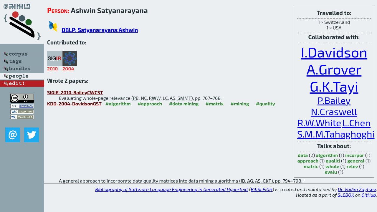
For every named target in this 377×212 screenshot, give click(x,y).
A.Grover (334, 68)
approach (307, 160)
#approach (150, 103)
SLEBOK (346, 195)
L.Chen (356, 122)
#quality (265, 103)
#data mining (184, 103)
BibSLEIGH (261, 189)
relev (352, 166)
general (355, 160)
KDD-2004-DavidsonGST (74, 103)
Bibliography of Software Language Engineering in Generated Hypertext (171, 189)
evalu (331, 172)
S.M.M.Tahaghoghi (336, 133)
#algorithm (118, 103)
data (303, 155)
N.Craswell (334, 111)
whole (332, 166)
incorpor (354, 155)
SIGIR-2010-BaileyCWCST (75, 92)
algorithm (327, 155)
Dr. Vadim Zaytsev (357, 189)
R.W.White (319, 122)
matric (311, 166)
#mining (240, 103)
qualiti (333, 160)
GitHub (369, 195)
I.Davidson (334, 51)
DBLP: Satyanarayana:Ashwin (100, 29)
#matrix (215, 103)
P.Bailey (334, 100)
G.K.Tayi (334, 86)
